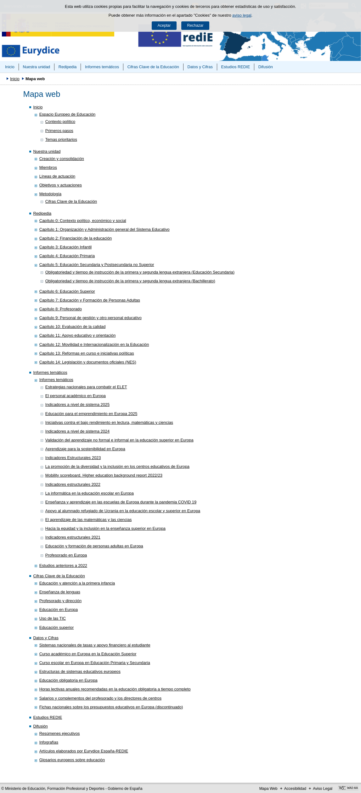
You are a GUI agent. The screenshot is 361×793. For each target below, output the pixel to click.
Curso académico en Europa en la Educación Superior (88, 654)
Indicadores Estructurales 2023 (73, 457)
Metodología (50, 193)
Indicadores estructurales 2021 (72, 537)
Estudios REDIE (235, 66)
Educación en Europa (58, 609)
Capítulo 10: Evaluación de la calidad (72, 326)
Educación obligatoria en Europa (68, 680)
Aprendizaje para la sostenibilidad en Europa (85, 448)
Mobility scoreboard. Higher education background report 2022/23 (103, 475)
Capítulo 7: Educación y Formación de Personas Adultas (89, 300)
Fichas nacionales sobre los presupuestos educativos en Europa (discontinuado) (111, 707)
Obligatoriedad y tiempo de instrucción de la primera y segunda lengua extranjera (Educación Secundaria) (139, 272)
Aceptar (164, 25)
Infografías (48, 742)
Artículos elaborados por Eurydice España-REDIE (83, 751)
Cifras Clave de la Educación (153, 66)
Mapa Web (268, 788)
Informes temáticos (102, 66)
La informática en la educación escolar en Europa (89, 493)
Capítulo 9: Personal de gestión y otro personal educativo (90, 317)
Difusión (265, 66)
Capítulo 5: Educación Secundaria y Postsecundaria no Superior (96, 264)
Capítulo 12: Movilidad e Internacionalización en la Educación (94, 344)
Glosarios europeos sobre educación (72, 759)
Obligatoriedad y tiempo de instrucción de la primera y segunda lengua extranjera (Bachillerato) (130, 281)
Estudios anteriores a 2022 (63, 565)
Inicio (9, 66)
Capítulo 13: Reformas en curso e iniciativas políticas (86, 353)
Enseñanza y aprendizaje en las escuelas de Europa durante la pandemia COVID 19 (120, 502)
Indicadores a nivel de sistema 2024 (77, 431)
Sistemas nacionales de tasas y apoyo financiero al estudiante (94, 645)
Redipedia (68, 66)
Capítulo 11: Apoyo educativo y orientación (77, 335)
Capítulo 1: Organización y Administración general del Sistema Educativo (104, 229)
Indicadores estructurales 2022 (72, 484)
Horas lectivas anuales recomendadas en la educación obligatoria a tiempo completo (115, 689)
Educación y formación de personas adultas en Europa (94, 546)
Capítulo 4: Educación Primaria (67, 255)
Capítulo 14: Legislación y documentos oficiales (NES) (87, 362)
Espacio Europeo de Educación (67, 114)
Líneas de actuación (57, 176)
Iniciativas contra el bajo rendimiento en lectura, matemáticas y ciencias (109, 422)
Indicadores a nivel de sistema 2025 (77, 404)
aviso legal (241, 15)
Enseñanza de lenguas (59, 592)
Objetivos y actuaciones (60, 185)
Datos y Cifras (200, 66)
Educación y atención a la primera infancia (77, 583)
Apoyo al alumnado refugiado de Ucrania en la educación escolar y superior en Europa (122, 510)
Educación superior (56, 627)
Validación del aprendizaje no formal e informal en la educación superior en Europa (119, 440)
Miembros (48, 167)
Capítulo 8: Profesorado (60, 309)
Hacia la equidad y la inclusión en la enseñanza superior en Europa (105, 528)
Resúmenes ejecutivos (59, 733)
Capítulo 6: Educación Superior (67, 291)
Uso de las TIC (52, 618)
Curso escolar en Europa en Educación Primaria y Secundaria (94, 662)
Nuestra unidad (36, 66)
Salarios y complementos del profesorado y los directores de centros (100, 698)
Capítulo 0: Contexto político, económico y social (82, 220)
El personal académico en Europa (75, 395)
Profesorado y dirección (60, 600)
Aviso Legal (322, 788)
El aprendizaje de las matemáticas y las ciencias (88, 519)
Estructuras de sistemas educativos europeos (80, 671)
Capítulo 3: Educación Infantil (65, 247)
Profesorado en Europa (66, 555)
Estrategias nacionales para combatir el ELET (86, 387)
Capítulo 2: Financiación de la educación (75, 238)
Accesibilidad (295, 788)
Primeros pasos (59, 130)
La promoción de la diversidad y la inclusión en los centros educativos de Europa (117, 466)
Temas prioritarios (61, 139)
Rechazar (195, 25)
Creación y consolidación (61, 158)
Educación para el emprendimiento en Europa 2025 (91, 413)
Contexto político (60, 121)
